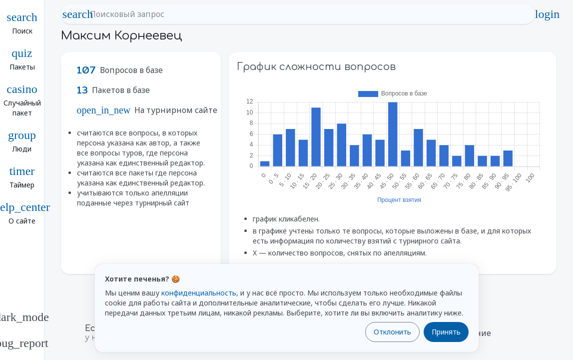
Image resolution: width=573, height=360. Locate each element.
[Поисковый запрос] (307, 14)
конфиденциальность (198, 293)
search (78, 14)
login (548, 14)
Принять (446, 331)
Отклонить (392, 331)
